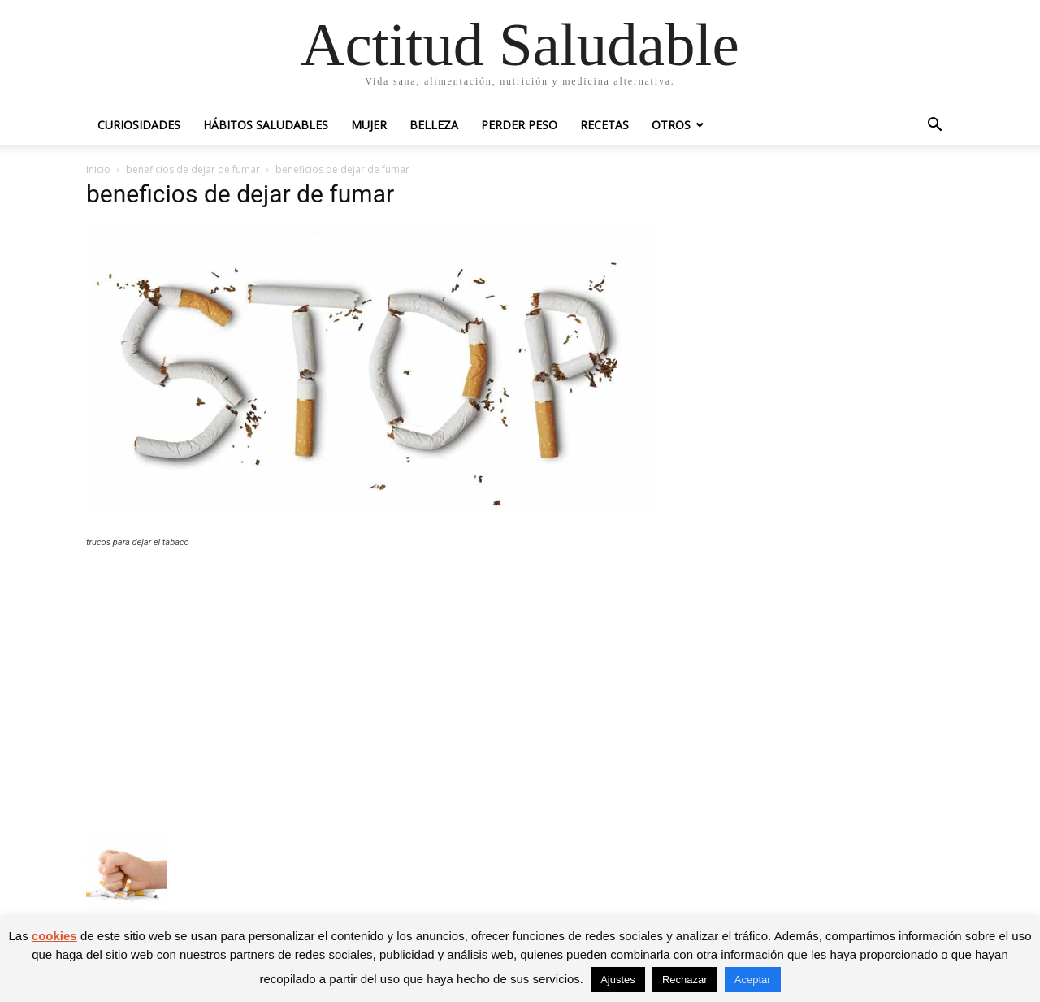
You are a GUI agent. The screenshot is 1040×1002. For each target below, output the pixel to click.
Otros (671, 124)
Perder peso (519, 124)
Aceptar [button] (752, 980)
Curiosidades (139, 124)
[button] (934, 126)
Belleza (434, 124)
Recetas (604, 124)
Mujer (369, 124)
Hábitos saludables (265, 124)
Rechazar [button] (685, 980)
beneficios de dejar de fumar (193, 169)
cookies (54, 936)
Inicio (98, 169)
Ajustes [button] (617, 980)
